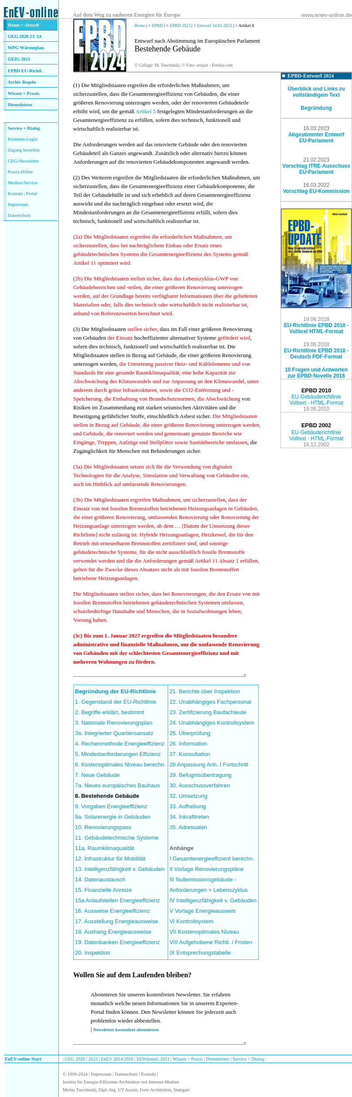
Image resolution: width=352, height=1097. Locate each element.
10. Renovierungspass (103, 827)
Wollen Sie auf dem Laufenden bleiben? (132, 975)
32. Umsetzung (188, 796)
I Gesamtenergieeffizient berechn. (211, 858)
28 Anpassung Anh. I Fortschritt (208, 764)
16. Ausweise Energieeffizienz (112, 911)
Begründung (316, 108)
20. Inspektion (92, 952)
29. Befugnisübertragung (200, 775)
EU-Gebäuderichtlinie (316, 397)
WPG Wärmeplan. (26, 47)
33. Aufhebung (187, 806)
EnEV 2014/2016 (117, 1058)
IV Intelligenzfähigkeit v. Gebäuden (213, 900)
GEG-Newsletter (23, 161)
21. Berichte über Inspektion (204, 691)
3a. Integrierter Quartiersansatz (114, 733)
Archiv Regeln (21, 82)
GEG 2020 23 (24, 36)
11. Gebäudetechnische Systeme (117, 837)
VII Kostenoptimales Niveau (204, 931)
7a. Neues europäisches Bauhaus (117, 785)
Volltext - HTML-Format (316, 403)
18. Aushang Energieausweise (113, 931)
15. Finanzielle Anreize (103, 890)
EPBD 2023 (179, 25)
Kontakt (15, 193)
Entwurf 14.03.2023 (215, 25)
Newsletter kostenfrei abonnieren (126, 1029)
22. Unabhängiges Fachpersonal (210, 702)
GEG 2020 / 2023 (82, 1058)
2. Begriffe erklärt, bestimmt (109, 712)
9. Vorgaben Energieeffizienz (111, 806)
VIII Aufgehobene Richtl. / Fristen (210, 942)
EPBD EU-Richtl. (25, 70)
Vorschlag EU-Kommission (316, 191)
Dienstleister (20, 104)
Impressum (18, 204)
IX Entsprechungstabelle (200, 952)
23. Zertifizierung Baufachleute (207, 712)
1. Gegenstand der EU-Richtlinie (115, 702)
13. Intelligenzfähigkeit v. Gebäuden (120, 869)
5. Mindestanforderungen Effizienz (118, 754)
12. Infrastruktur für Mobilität (110, 858)
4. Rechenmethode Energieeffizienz (120, 743)
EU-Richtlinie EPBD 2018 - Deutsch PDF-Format (316, 354)
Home (140, 25)
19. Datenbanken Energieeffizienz (117, 942)
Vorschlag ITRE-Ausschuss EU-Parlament (316, 169)
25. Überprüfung (189, 733)
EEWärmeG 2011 (152, 1058)
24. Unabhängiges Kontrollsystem (211, 722)
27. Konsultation (189, 754)
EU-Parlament (316, 141)
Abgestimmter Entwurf (316, 135)
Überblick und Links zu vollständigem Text (316, 92)
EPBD (157, 25)
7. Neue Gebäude (97, 775)
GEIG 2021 (19, 59)
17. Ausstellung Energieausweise (116, 921)
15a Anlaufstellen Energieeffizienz (117, 900)
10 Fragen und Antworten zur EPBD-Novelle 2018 (316, 373)
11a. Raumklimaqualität (104, 848)
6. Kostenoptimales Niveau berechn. (120, 764)
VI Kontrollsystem (191, 921)
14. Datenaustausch (100, 879)
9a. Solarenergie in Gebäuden (112, 816)
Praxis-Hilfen (20, 171)
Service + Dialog (24, 128)
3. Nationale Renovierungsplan (113, 722)
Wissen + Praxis (24, 93)
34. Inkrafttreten (189, 816)
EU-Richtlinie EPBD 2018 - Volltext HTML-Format (316, 328)
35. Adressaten (188, 827)
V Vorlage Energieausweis (202, 911)
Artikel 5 (146, 111)
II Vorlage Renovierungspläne (206, 869)
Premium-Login (22, 139)
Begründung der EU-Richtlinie (115, 691)
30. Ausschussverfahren (199, 785)
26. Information (188, 743)
